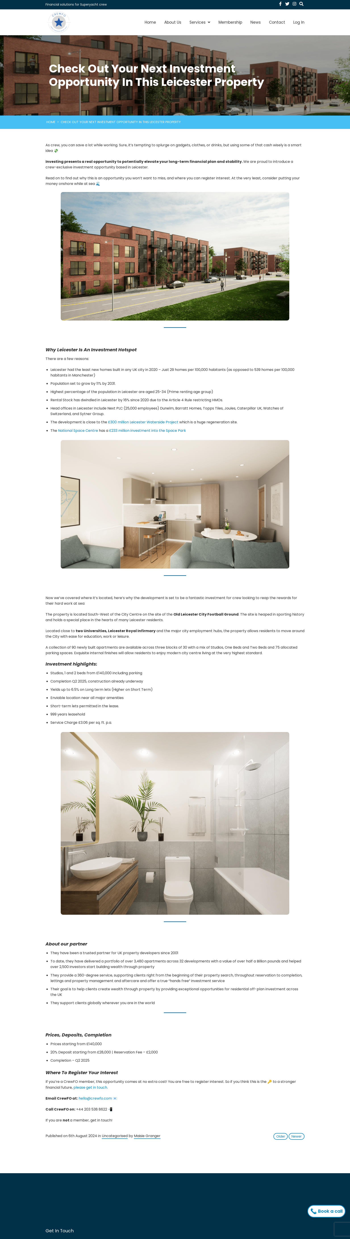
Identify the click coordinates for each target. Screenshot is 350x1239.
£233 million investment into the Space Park (147, 430)
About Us (172, 22)
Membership (230, 22)
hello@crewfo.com (95, 1098)
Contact (277, 22)
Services (198, 22)
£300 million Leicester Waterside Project (143, 422)
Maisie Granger (147, 1135)
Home (150, 22)
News (255, 22)
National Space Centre (78, 430)
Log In (298, 22)
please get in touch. (90, 1087)
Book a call (327, 1211)
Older (280, 1136)
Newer (297, 1136)
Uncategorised (115, 1135)
